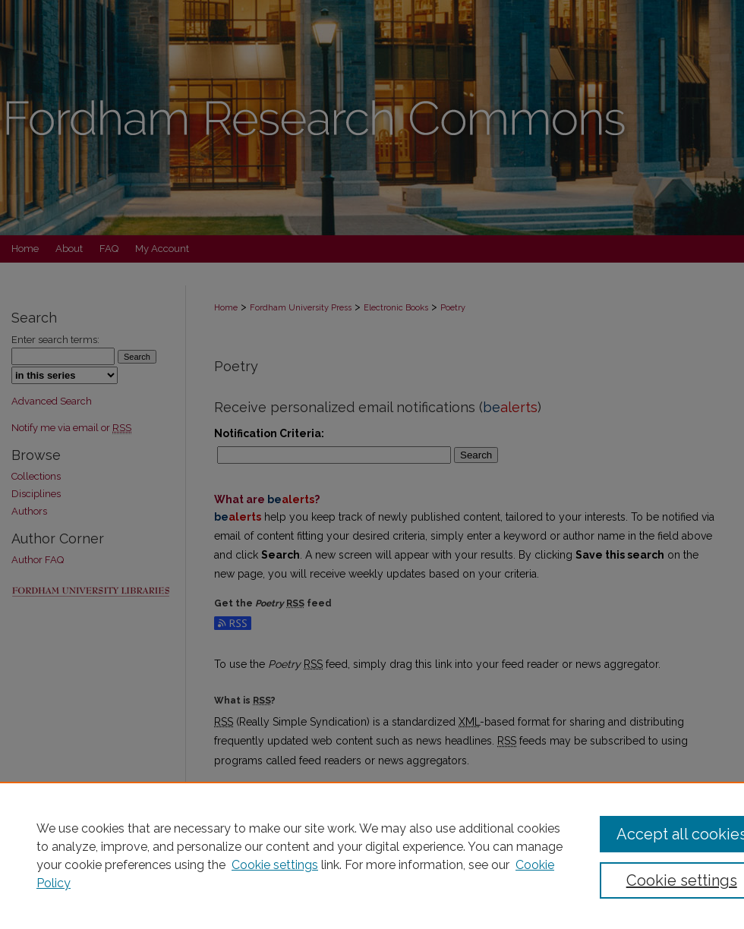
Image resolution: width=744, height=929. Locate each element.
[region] (372, 855)
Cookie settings (275, 865)
